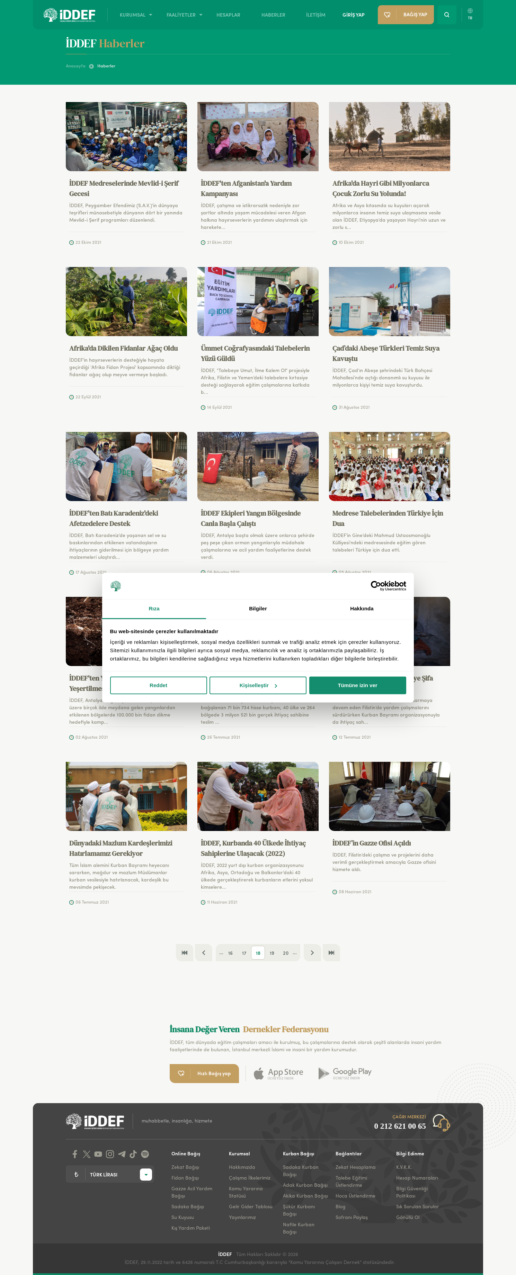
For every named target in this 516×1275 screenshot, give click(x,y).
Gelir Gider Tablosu (251, 1206)
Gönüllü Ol (407, 1217)
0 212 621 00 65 (400, 1126)
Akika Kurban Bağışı (305, 1196)
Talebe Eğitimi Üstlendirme (351, 1182)
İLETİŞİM (316, 14)
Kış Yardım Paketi (190, 1228)
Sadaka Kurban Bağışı (301, 1171)
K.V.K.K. (404, 1167)
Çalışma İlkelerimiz (249, 1178)
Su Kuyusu (182, 1217)
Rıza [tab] (154, 609)
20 (285, 952)
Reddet (158, 685)
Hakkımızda (242, 1167)
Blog (341, 1206)
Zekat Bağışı (185, 1167)
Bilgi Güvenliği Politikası (412, 1192)
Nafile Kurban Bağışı (298, 1228)
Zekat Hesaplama (356, 1167)
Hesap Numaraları (417, 1178)
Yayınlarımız (242, 1217)
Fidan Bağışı (185, 1178)
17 (244, 952)
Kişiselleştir (258, 685)
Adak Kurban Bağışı (305, 1185)
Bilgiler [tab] (258, 609)
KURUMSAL (132, 14)
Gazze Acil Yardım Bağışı (191, 1192)
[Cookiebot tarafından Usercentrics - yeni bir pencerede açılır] (376, 586)
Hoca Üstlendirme (355, 1196)
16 (230, 952)
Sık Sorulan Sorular (417, 1206)
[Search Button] (446, 14)
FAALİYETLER (181, 14)
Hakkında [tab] (362, 609)
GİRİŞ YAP (353, 14)
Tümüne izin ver (357, 685)
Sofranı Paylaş (352, 1217)
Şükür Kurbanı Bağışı (299, 1210)
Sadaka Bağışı (187, 1206)
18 (258, 952)
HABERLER (273, 14)
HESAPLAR (228, 14)
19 (272, 952)
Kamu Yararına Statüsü (246, 1192)
